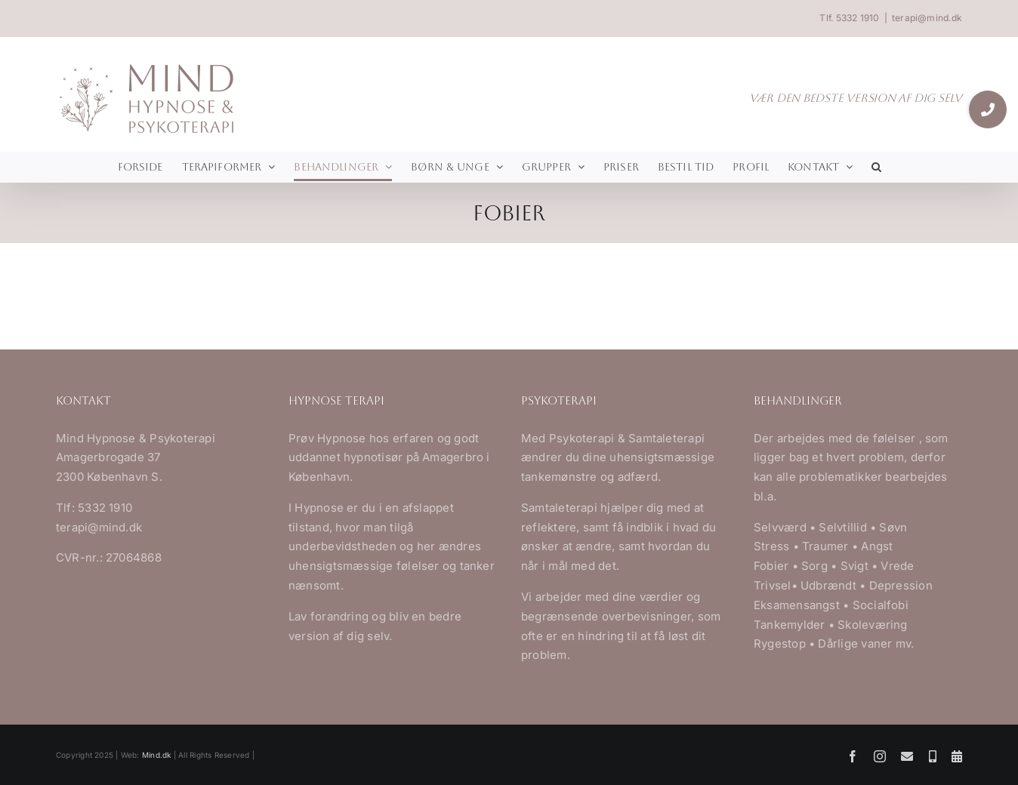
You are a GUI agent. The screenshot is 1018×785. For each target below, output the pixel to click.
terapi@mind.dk (927, 17)
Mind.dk (156, 754)
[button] (876, 167)
